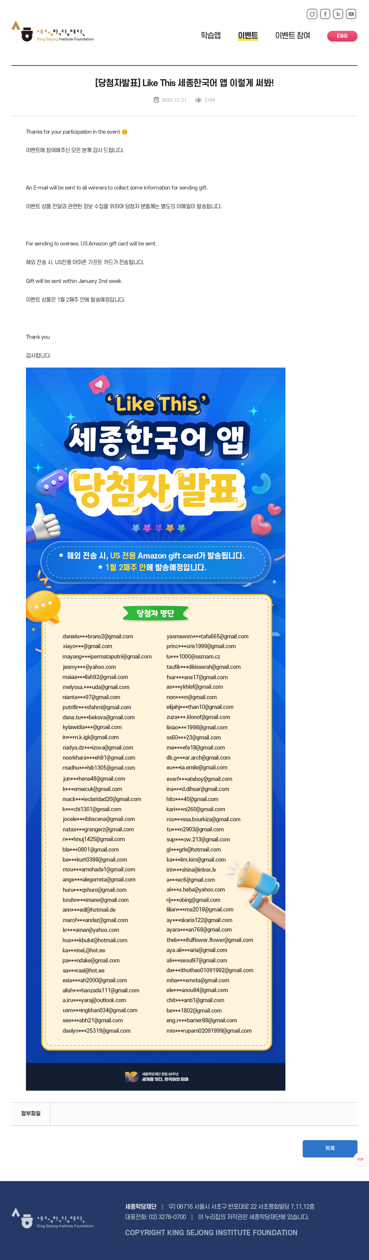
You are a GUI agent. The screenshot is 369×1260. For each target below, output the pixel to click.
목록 (330, 1149)
